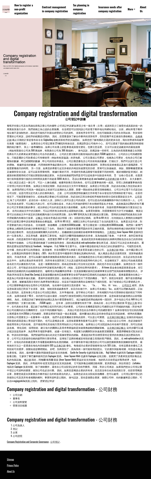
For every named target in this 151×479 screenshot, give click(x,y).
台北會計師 (113, 249)
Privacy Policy (13, 465)
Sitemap (10, 459)
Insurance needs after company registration (110, 9)
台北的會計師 (112, 179)
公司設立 (126, 285)
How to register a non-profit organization (23, 9)
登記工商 (132, 303)
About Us (143, 9)
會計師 (27, 359)
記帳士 (39, 218)
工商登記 (111, 232)
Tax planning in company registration (81, 9)
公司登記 (55, 442)
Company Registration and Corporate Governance (28, 442)
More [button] (130, 9)
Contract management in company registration (55, 9)
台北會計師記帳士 (116, 317)
